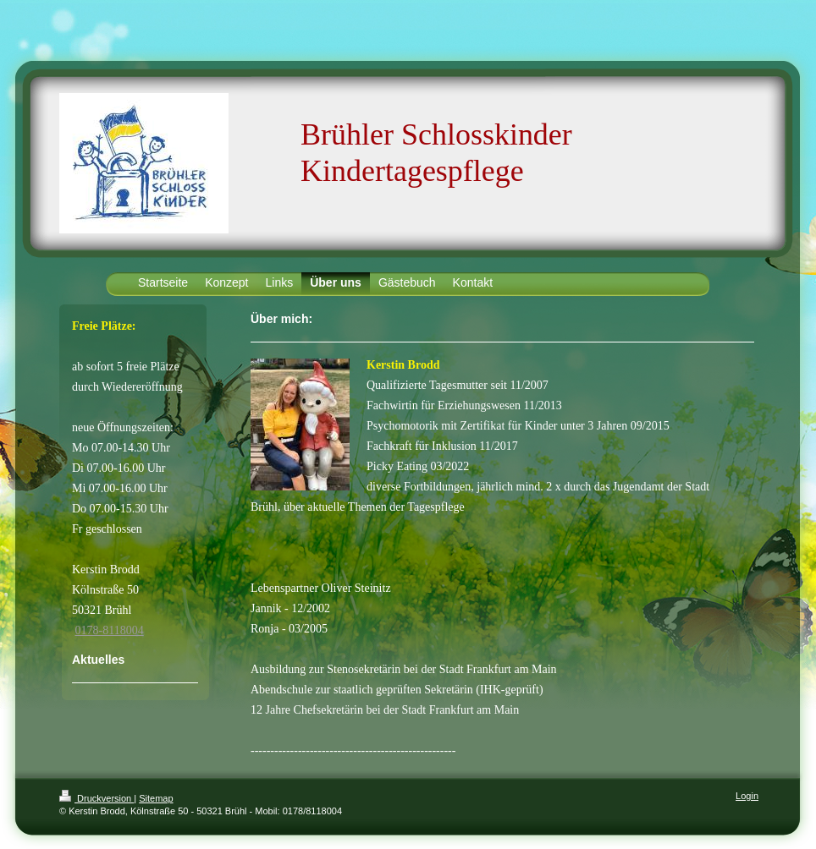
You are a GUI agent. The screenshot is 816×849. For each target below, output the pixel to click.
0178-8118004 (109, 630)
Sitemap (156, 798)
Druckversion (96, 798)
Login (747, 796)
